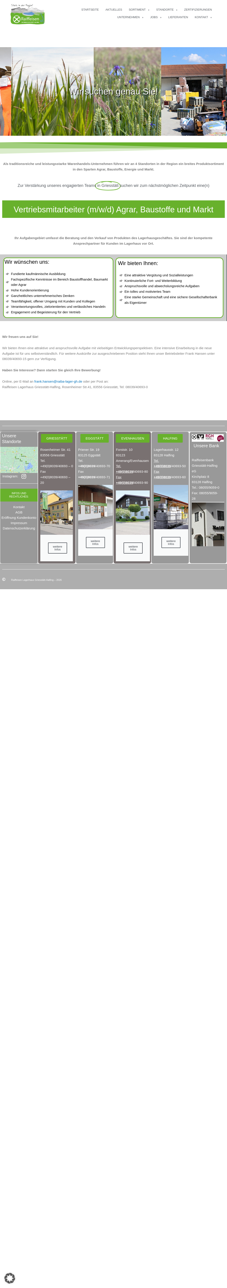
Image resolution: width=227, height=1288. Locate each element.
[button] (9, 1278)
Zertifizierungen (198, 9)
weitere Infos (57, 548)
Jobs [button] (155, 17)
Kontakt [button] (203, 17)
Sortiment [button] (139, 10)
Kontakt (19, 507)
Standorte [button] (166, 10)
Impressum (19, 523)
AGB (19, 512)
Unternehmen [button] (130, 17)
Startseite (90, 9)
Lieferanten (178, 17)
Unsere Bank (206, 445)
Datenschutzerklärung (19, 528)
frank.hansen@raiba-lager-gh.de (58, 381)
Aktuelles (113, 9)
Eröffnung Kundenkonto (19, 517)
